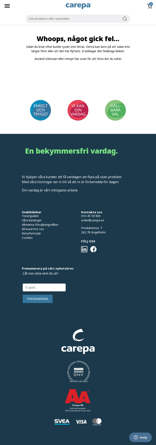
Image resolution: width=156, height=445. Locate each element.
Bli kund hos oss (33, 229)
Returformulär (31, 233)
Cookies (27, 238)
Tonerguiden (30, 216)
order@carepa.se (92, 220)
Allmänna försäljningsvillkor (40, 225)
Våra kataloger (32, 220)
